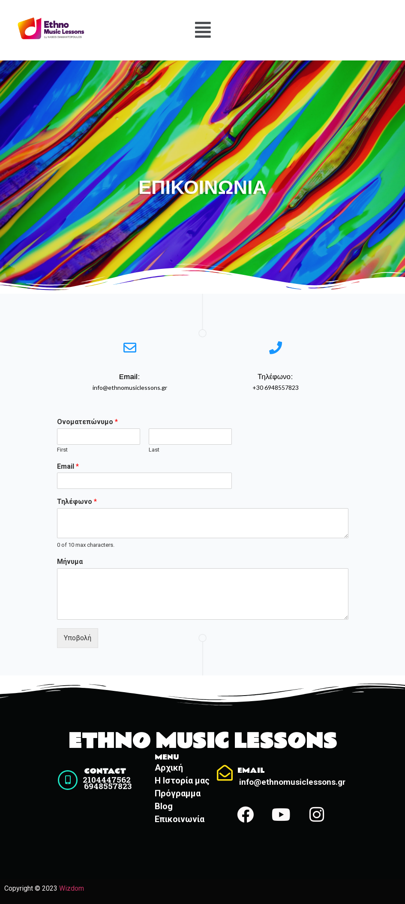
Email (68, 466)
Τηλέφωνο (77, 501)
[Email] (225, 773)
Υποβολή (77, 638)
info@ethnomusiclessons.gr (293, 782)
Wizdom (71, 888)
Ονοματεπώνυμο (87, 422)
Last (154, 449)
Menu (167, 757)
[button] (203, 29)
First (62, 449)
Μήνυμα (70, 561)
